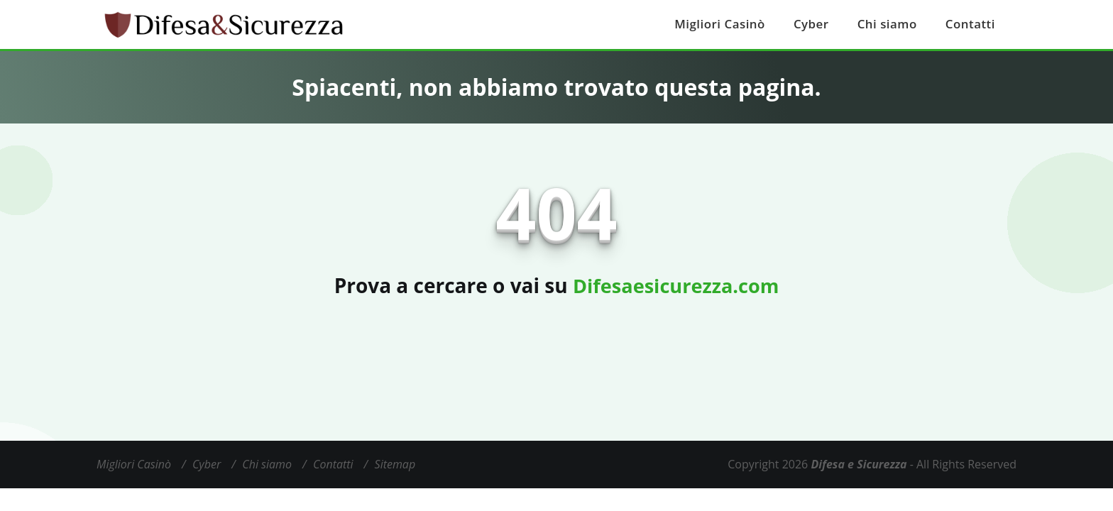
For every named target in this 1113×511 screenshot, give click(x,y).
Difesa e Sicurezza (858, 464)
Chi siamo (890, 24)
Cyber (817, 24)
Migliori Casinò (729, 24)
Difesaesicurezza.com (675, 285)
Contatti (971, 24)
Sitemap (395, 464)
